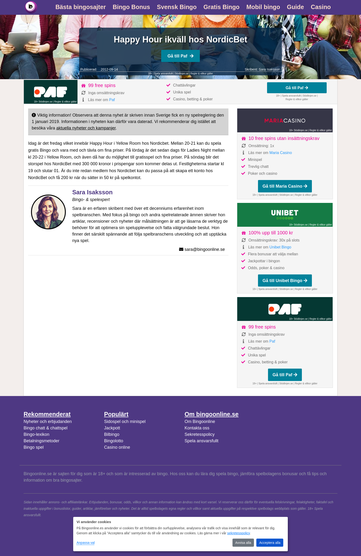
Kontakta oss (197, 428)
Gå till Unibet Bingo (285, 280)
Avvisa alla (243, 543)
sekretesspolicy (238, 533)
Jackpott (112, 428)
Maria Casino (280, 153)
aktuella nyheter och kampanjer (86, 128)
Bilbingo (111, 434)
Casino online (117, 447)
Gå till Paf (180, 56)
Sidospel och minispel (124, 421)
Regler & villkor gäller (202, 73)
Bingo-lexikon (36, 434)
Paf (112, 100)
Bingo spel (34, 447)
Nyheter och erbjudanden (48, 421)
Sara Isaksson (269, 69)
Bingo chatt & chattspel (45, 428)
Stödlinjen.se (181, 73)
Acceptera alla (269, 543)
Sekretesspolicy (200, 434)
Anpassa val (86, 543)
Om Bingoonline (200, 421)
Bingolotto (113, 440)
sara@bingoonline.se (205, 249)
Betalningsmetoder (41, 440)
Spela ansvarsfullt (201, 440)
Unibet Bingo (280, 247)
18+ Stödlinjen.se (43, 101)
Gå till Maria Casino (285, 186)
